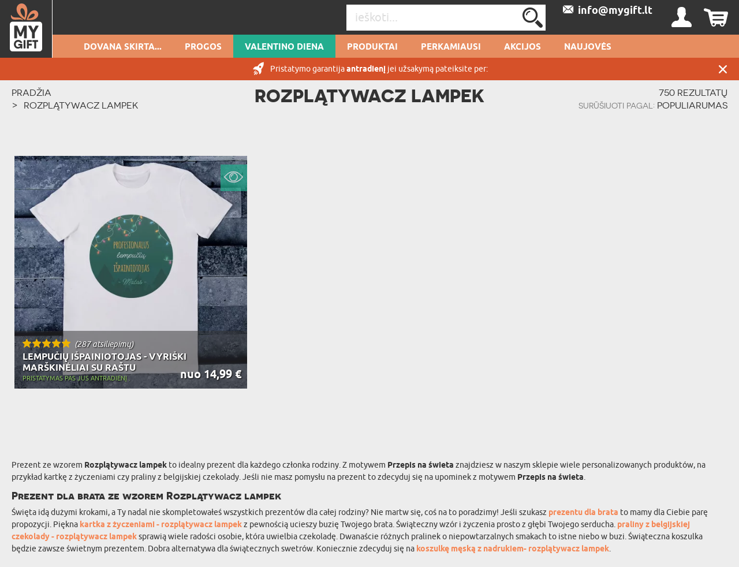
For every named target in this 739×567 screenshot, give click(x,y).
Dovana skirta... (123, 47)
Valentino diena (284, 47)
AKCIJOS (522, 47)
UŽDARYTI (722, 69)
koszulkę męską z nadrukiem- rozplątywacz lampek (512, 549)
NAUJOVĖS (587, 47)
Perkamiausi (451, 47)
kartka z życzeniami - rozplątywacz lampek (161, 525)
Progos (203, 47)
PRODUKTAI (372, 47)
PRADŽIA (31, 92)
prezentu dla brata (583, 513)
